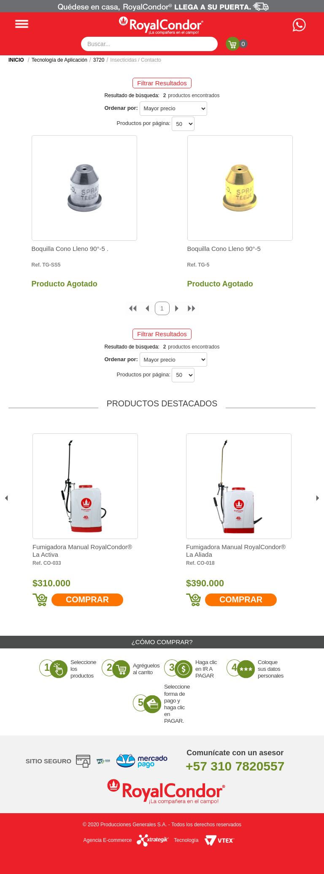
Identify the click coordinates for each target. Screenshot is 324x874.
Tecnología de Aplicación (59, 60)
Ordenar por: (121, 108)
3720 (99, 60)
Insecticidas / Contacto (135, 60)
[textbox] (149, 44)
